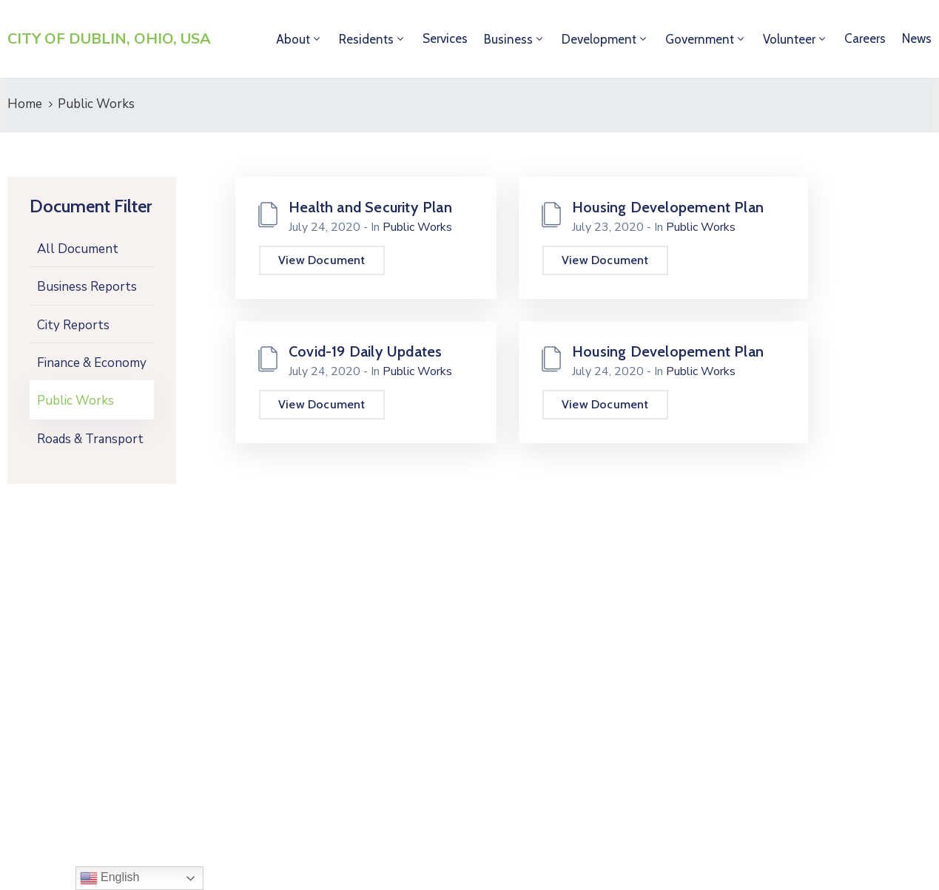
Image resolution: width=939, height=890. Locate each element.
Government (699, 39)
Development (599, 39)
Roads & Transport (90, 439)
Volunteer (789, 39)
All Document (77, 248)
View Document (322, 260)
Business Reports (87, 286)
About (293, 39)
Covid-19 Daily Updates (365, 351)
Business (508, 39)
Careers (865, 38)
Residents (366, 39)
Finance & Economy (92, 362)
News (917, 38)
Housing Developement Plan (668, 207)
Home (24, 103)
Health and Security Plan (370, 207)
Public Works (75, 400)
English (110, 878)
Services (445, 38)
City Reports (73, 325)
